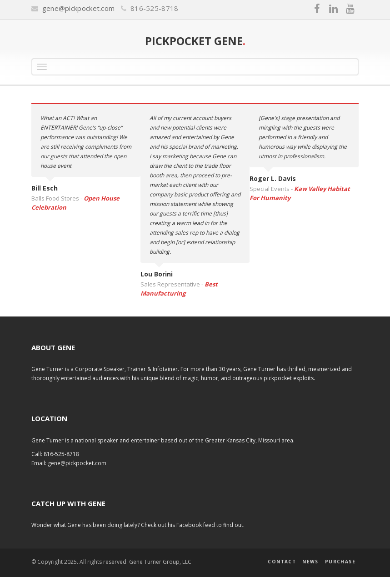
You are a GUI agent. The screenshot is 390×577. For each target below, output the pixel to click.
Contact (282, 561)
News (310, 561)
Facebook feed (196, 525)
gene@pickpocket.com (78, 8)
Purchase (340, 561)
